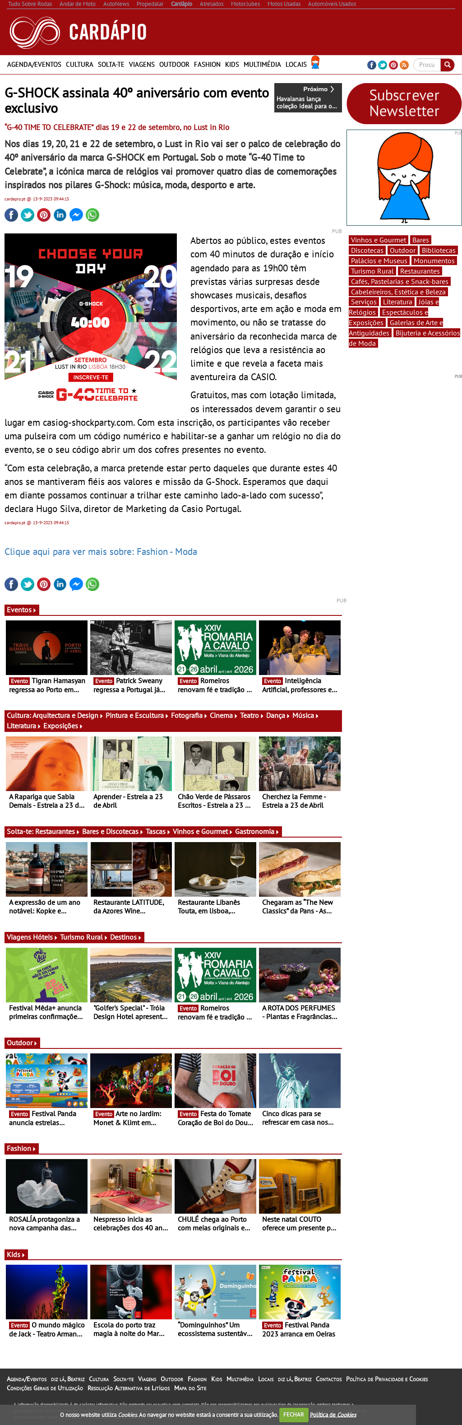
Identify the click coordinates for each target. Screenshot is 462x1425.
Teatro (252, 715)
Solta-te (111, 64)
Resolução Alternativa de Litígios (129, 1388)
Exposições (63, 725)
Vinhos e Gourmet (203, 831)
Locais (296, 64)
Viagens (142, 64)
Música (305, 715)
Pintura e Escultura (137, 715)
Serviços (364, 301)
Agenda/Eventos (34, 64)
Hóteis (45, 936)
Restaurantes (57, 831)
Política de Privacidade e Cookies (387, 1379)
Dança (278, 715)
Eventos (22, 609)
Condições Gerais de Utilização (45, 1388)
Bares (420, 239)
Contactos (329, 1379)
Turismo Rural (84, 936)
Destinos (126, 936)
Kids (232, 64)
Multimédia (262, 64)
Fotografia (189, 715)
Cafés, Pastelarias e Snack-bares (399, 281)
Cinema (224, 715)
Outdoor (174, 64)
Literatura (24, 725)
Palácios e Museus (379, 260)
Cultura (79, 64)
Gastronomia (257, 831)
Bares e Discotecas (113, 831)
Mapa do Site (190, 1388)
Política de (333, 1414)
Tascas (158, 831)
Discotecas (367, 250)
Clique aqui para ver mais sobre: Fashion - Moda (101, 551)
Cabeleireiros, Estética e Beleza (398, 291)
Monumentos (434, 260)
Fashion (207, 64)
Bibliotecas (439, 250)
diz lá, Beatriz (67, 1379)
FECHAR (293, 1414)
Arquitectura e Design (68, 715)
